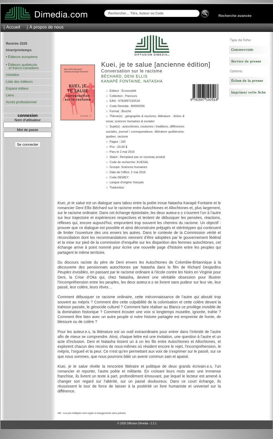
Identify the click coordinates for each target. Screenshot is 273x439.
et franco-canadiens (22, 68)
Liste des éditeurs (19, 82)
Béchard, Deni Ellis (125, 76)
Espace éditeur (17, 88)
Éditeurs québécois (22, 65)
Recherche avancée (235, 16)
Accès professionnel (21, 102)
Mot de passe (27, 130)
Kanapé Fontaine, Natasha (132, 81)
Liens (10, 95)
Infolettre (12, 75)
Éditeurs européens (23, 57)
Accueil (13, 27)
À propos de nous (46, 27)
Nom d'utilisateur (27, 120)
